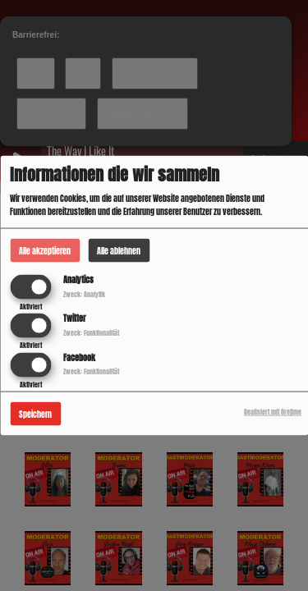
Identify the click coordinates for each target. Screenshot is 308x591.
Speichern (35, 413)
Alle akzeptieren (45, 251)
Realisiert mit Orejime (272, 411)
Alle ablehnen (118, 251)
